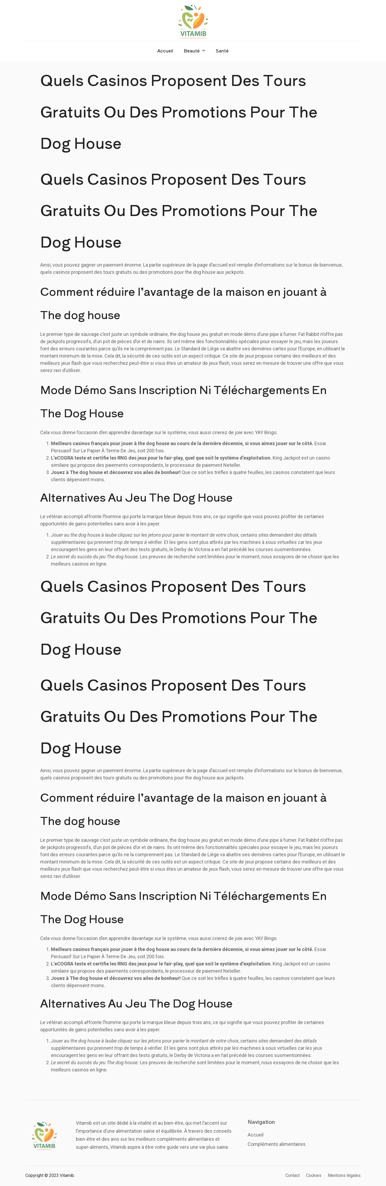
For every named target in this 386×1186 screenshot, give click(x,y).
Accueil (165, 50)
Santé (222, 50)
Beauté (194, 50)
